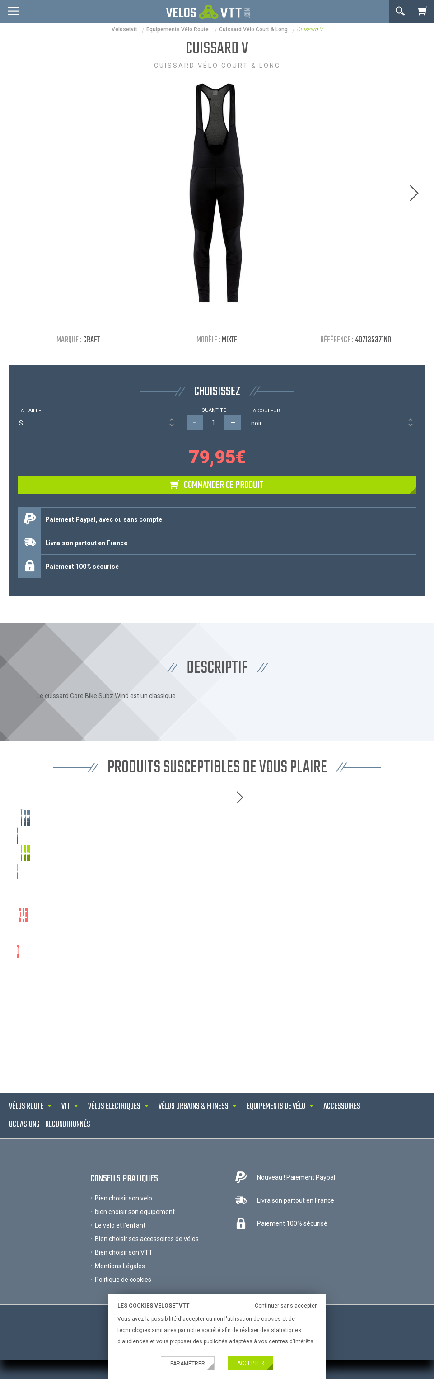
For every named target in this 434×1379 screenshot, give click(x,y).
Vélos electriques (114, 1137)
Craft (91, 340)
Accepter (250, 1363)
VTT (65, 1137)
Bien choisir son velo (123, 1229)
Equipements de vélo (276, 1137)
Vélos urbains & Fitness (194, 1137)
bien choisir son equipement (135, 1242)
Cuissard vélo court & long (253, 29)
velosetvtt (124, 29)
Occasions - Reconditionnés (49, 1155)
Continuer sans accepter (286, 1306)
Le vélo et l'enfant (120, 1256)
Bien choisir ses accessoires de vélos (147, 1269)
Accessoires (341, 1137)
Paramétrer (187, 1363)
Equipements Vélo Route (178, 29)
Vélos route (26, 1137)
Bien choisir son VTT (124, 1283)
